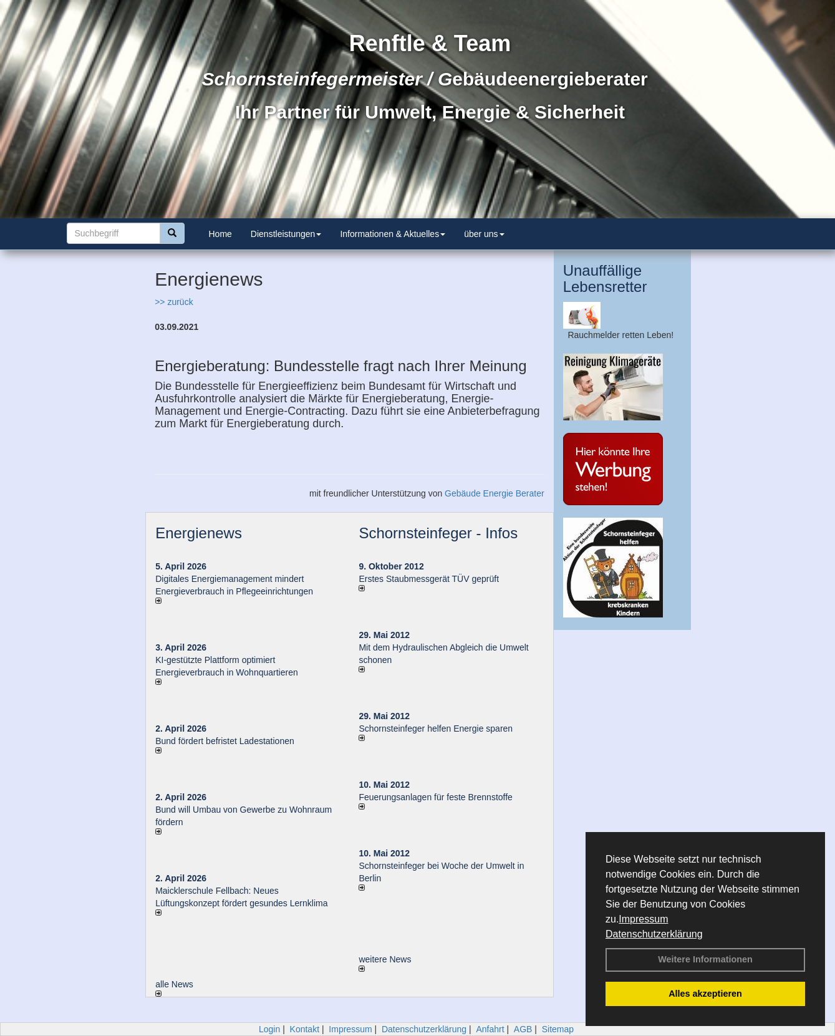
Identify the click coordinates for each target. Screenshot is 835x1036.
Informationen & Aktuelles (392, 234)
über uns (484, 234)
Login (269, 1029)
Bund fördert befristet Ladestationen (224, 741)
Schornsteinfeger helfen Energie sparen (436, 728)
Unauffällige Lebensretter (605, 278)
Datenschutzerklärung (654, 934)
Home (220, 234)
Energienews (198, 533)
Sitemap (558, 1029)
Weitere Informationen (705, 959)
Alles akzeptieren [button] (705, 994)
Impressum (643, 919)
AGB (523, 1029)
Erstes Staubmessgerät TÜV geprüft (429, 579)
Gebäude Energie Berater (494, 493)
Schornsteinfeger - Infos (438, 533)
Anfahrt (490, 1029)
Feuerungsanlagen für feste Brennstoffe (435, 797)
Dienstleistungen (286, 234)
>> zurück (174, 302)
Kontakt (304, 1029)
